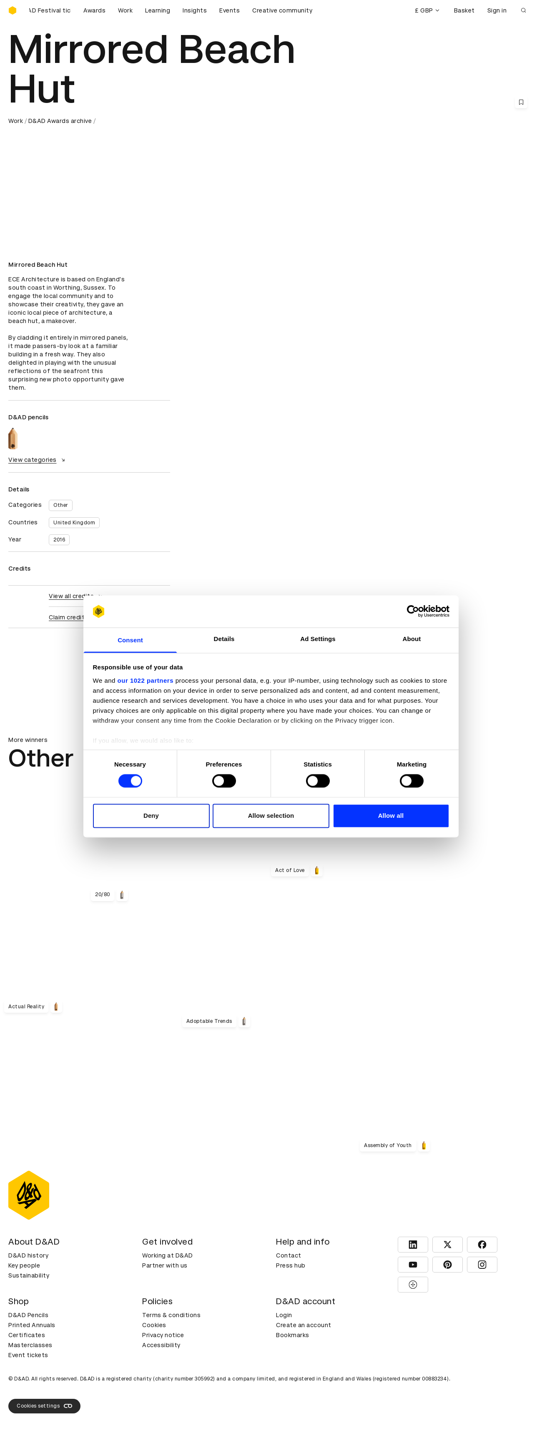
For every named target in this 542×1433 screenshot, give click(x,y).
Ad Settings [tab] (317, 638)
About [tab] (412, 638)
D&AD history (28, 1255)
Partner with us (165, 1265)
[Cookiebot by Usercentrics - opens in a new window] (412, 611)
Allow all (391, 815)
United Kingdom (74, 523)
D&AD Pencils (28, 1315)
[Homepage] (12, 10)
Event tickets (28, 1355)
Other (60, 505)
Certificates (26, 1335)
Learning (157, 10)
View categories (37, 460)
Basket (464, 10)
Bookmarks (292, 1335)
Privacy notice (163, 1335)
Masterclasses (30, 1345)
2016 (59, 540)
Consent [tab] (130, 640)
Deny (151, 815)
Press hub (291, 1265)
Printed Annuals (31, 1325)
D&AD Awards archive (60, 121)
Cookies (154, 1325)
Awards (94, 10)
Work (125, 10)
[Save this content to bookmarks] (521, 102)
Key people (24, 1265)
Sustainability (28, 1275)
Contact (288, 1255)
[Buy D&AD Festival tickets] (50, 10)
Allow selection (271, 815)
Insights (195, 10)
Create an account (303, 1325)
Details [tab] (224, 638)
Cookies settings (44, 1406)
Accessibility (161, 1345)
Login (284, 1315)
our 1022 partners (145, 680)
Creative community (282, 10)
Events (229, 10)
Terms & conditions (171, 1315)
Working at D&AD (167, 1255)
